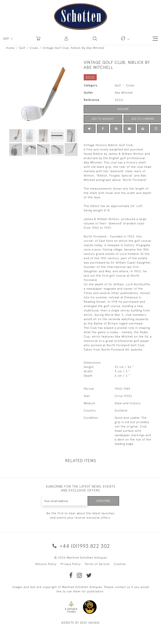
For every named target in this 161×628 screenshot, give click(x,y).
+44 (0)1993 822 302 (80, 546)
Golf (22, 48)
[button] (66, 38)
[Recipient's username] (65, 501)
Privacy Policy (71, 564)
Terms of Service (97, 564)
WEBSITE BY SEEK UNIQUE (80, 622)
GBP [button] (6, 38)
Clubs (34, 48)
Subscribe (103, 500)
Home (10, 48)
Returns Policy (45, 564)
